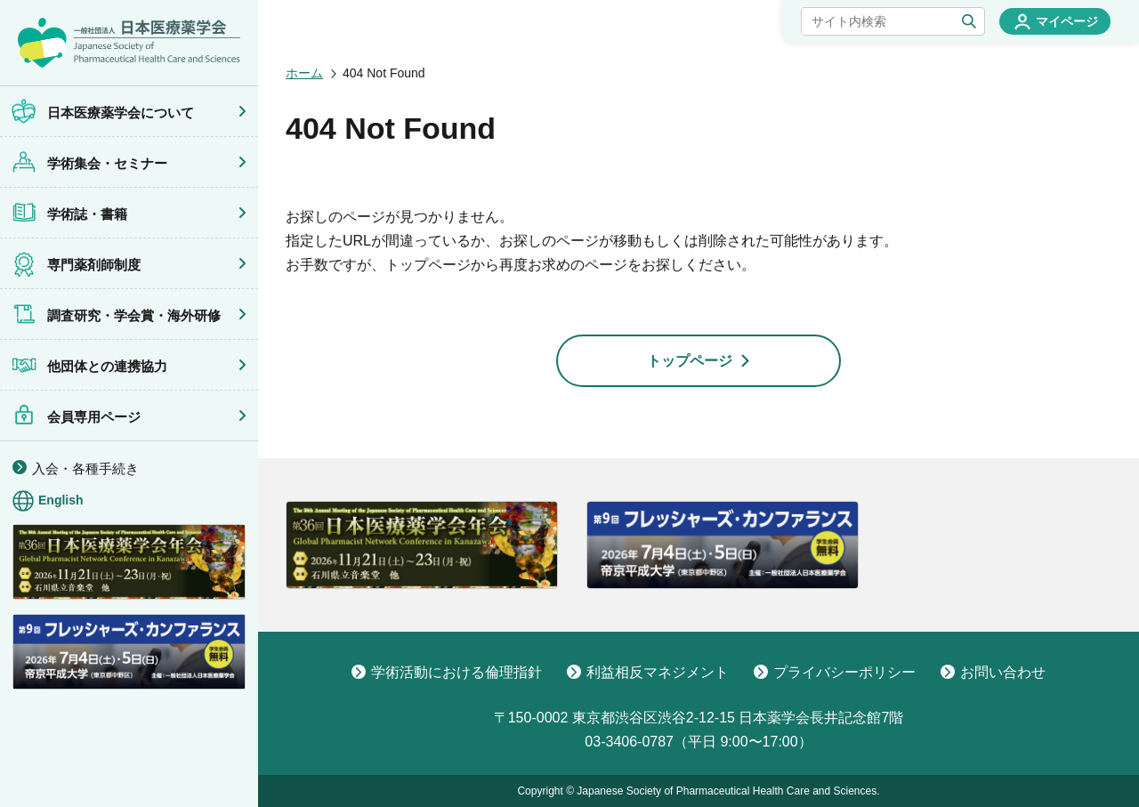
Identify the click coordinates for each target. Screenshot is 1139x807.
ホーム (304, 73)
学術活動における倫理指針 (446, 672)
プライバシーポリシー (835, 672)
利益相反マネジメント (648, 672)
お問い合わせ (993, 672)
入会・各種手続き (85, 468)
